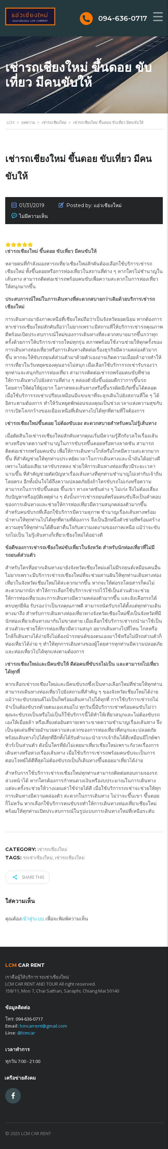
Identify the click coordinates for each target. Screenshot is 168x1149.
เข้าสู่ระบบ (32, 918)
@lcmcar (26, 1033)
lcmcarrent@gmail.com (43, 1026)
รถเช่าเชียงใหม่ (38, 857)
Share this (28, 877)
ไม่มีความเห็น (33, 216)
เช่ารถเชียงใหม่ (70, 857)
